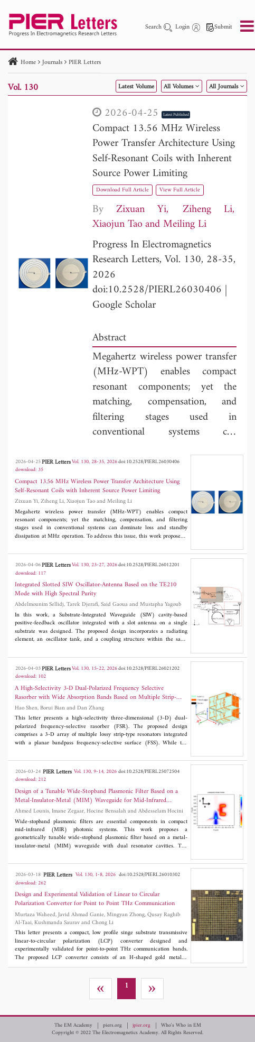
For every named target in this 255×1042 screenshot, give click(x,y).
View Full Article (179, 190)
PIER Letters (85, 62)
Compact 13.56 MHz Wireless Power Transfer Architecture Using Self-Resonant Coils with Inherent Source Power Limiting (163, 151)
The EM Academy (73, 1025)
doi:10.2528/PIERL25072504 (149, 771)
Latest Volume (136, 87)
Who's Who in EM (181, 1025)
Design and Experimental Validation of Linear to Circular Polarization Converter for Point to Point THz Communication (95, 899)
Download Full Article (122, 190)
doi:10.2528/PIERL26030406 (157, 290)
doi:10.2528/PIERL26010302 (149, 874)
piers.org (112, 1025)
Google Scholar (124, 305)
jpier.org (141, 1025)
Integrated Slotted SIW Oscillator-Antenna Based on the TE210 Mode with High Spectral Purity (95, 589)
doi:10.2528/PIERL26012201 (149, 564)
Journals (52, 62)
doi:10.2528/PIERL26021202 (149, 668)
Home (28, 62)
